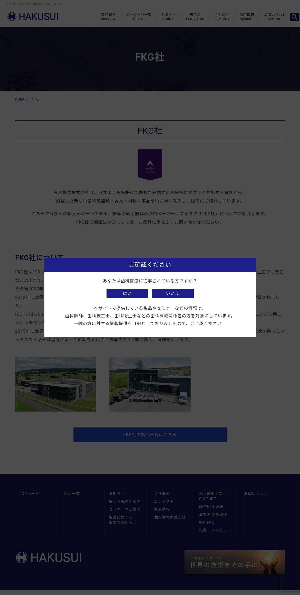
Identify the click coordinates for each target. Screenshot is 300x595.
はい (127, 293)
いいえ (172, 293)
